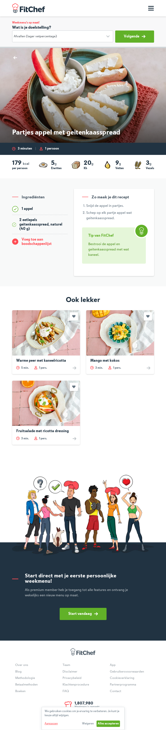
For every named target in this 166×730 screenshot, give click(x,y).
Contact (115, 691)
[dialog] (83, 718)
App (113, 665)
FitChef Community (28, 8)
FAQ (66, 691)
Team (66, 665)
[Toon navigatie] (151, 8)
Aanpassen (51, 723)
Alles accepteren (108, 723)
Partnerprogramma (123, 684)
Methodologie (25, 678)
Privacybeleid (72, 678)
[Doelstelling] (62, 36)
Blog (18, 671)
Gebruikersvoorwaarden (127, 671)
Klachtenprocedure (76, 684)
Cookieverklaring (122, 678)
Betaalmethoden (26, 684)
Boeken (20, 691)
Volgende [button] (134, 36)
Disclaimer (70, 671)
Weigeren (88, 723)
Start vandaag (83, 614)
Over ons (21, 665)
